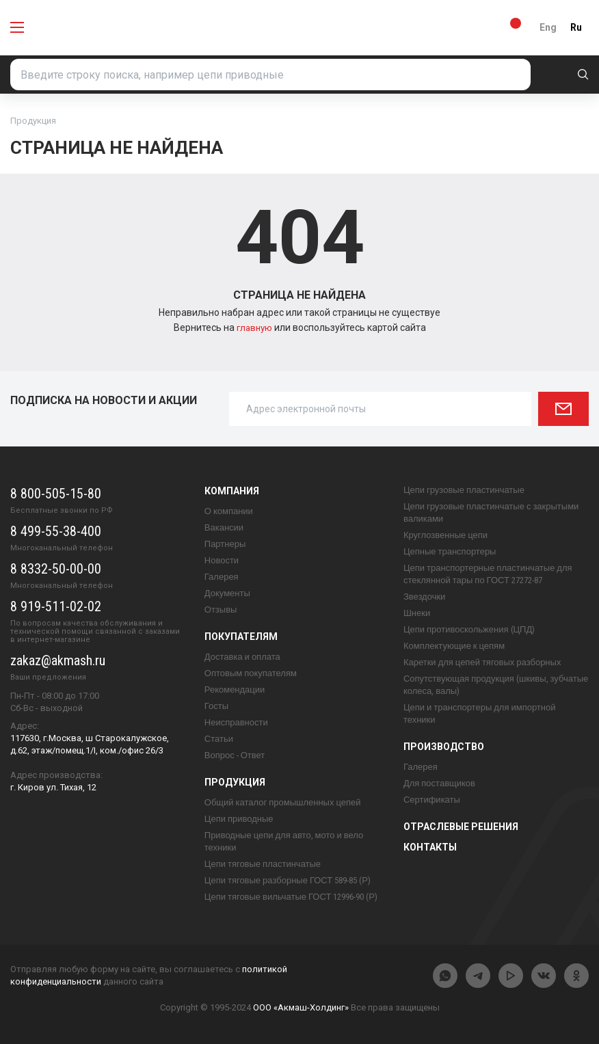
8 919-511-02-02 (55, 606)
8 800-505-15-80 (55, 493)
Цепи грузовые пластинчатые (463, 490)
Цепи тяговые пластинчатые (262, 864)
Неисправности (236, 722)
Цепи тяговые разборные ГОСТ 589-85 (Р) (287, 880)
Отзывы (220, 609)
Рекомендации (234, 689)
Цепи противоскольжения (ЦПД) (469, 629)
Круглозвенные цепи (445, 535)
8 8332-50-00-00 (55, 569)
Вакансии (223, 527)
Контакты (430, 847)
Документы (227, 593)
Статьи (218, 739)
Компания (231, 490)
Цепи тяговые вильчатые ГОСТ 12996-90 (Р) (290, 897)
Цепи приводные (239, 819)
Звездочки (424, 596)
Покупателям (241, 636)
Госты (216, 706)
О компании (228, 511)
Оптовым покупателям (250, 673)
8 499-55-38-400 (55, 531)
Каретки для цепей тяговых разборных (482, 662)
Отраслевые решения (460, 826)
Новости (221, 560)
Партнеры (224, 544)
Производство (443, 746)
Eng (548, 27)
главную (255, 327)
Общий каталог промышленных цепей (282, 802)
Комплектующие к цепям (454, 646)
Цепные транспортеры (449, 551)
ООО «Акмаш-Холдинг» (301, 1007)
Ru (576, 27)
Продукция (234, 782)
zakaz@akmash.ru (57, 660)
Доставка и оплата (242, 657)
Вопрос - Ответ (234, 755)
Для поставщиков (439, 783)
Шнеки (416, 613)
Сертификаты (431, 799)
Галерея (221, 577)
